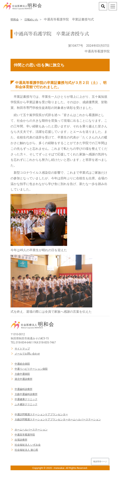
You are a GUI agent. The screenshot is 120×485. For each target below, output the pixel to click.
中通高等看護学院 (25, 434)
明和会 (15, 19)
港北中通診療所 (23, 379)
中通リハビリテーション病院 (31, 368)
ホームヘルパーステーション (31, 429)
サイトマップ (22, 348)
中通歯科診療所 (23, 389)
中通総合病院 (22, 363)
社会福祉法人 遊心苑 (26, 449)
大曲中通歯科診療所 (26, 394)
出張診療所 (21, 439)
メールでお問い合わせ (27, 353)
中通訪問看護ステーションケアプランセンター (41, 414)
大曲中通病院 (22, 373)
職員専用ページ (100, 461)
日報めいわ (31, 19)
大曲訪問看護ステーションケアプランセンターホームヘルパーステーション (58, 419)
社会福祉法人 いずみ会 (28, 444)
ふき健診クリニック (26, 404)
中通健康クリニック (26, 399)
